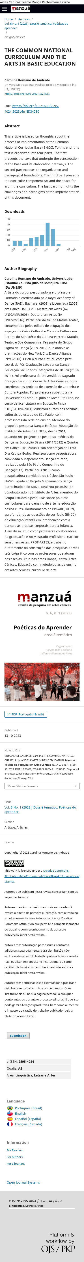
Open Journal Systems (23, 1182)
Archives (24, 19)
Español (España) (27, 1119)
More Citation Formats (23, 786)
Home (8, 19)
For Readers (15, 1150)
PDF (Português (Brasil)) (27, 714)
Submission (18, 1036)
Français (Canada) (27, 1124)
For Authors (15, 1157)
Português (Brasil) (27, 1108)
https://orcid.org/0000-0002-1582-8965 (27, 93)
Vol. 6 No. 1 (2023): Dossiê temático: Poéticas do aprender (36, 26)
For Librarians (16, 1164)
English (19, 1113)
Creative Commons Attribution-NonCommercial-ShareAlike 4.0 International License (41, 876)
